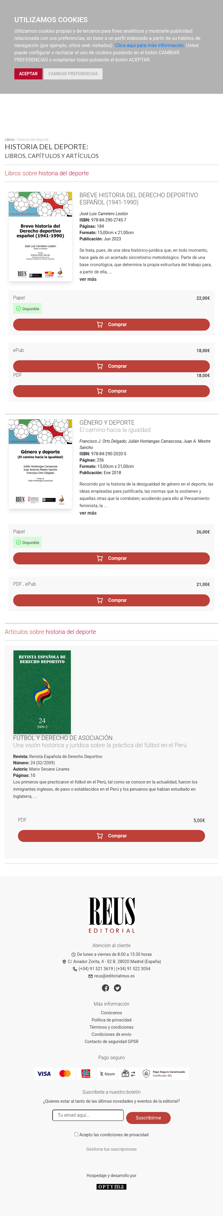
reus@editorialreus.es (111, 976)
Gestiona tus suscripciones (111, 1149)
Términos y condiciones (111, 1027)
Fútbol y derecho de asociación (63, 738)
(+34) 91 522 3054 (133, 968)
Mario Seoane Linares (49, 769)
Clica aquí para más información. (150, 45)
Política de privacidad (111, 1020)
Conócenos (111, 1012)
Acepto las (114, 1134)
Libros (9, 140)
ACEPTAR (28, 73)
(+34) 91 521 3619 (93, 968)
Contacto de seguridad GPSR (111, 1041)
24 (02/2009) (42, 762)
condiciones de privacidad (124, 1134)
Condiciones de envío (112, 1034)
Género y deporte (107, 422)
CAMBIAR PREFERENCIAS (73, 73)
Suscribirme (148, 1118)
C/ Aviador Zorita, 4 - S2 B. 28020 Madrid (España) (111, 961)
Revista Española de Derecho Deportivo (65, 756)
